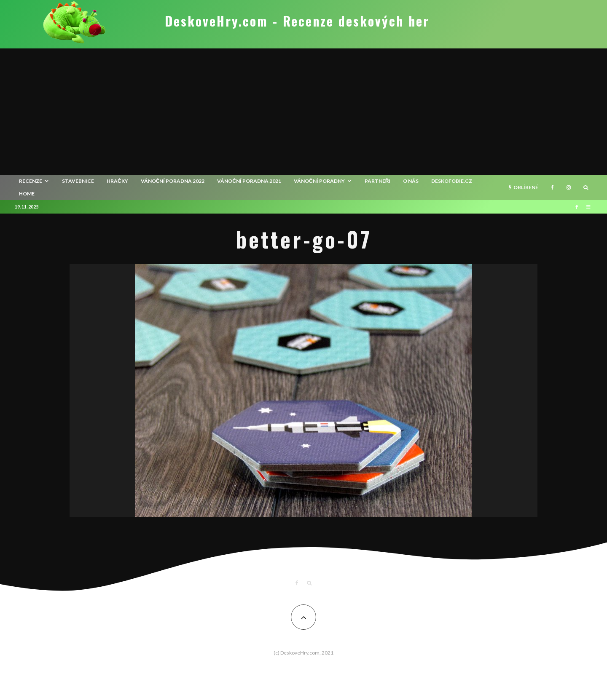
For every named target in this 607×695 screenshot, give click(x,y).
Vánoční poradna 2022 (173, 181)
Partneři (378, 181)
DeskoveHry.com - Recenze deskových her (297, 21)
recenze (30, 181)
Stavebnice (78, 181)
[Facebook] (552, 187)
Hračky (117, 181)
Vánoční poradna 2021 (249, 181)
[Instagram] (568, 187)
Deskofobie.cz (451, 181)
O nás (411, 181)
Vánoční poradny (319, 181)
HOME (27, 193)
